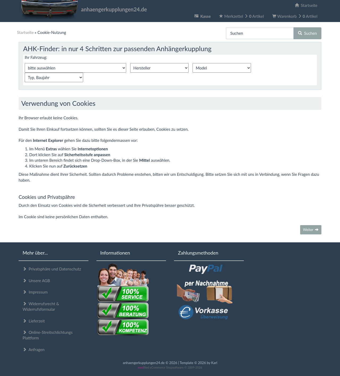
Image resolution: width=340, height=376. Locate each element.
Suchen (307, 33)
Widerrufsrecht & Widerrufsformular (41, 306)
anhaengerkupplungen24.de (83, 9)
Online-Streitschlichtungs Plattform (48, 335)
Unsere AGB (36, 280)
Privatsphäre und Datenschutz (52, 268)
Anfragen (34, 349)
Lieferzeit (34, 320)
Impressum (35, 292)
